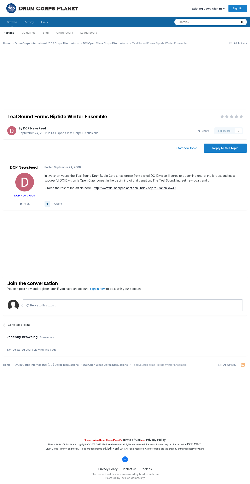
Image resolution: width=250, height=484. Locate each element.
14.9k (25, 203)
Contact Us (129, 469)
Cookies (146, 469)
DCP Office (194, 444)
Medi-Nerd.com (115, 448)
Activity (29, 22)
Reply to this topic (225, 148)
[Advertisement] (78, 80)
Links (44, 22)
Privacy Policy (156, 439)
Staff (46, 32)
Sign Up (238, 8)
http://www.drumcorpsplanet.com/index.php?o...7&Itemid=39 (135, 188)
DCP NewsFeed (34, 128)
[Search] (195, 22)
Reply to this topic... (42, 305)
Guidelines (28, 32)
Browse (12, 23)
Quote (58, 203)
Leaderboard (88, 32)
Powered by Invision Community (125, 477)
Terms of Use (131, 439)
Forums (9, 32)
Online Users (64, 32)
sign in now (97, 288)
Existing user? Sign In (208, 8)
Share (203, 130)
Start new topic (186, 148)
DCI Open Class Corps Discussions (74, 133)
